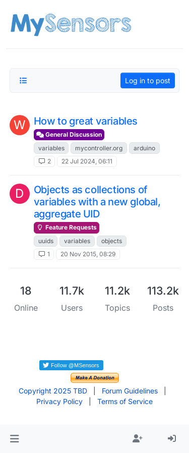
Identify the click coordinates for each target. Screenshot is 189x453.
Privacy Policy (59, 401)
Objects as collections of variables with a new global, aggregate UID (97, 202)
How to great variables (86, 121)
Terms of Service (125, 401)
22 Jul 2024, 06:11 (86, 161)
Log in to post (147, 80)
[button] (14, 439)
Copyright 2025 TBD (53, 390)
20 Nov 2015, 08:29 (87, 254)
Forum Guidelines (130, 390)
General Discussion (69, 134)
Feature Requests (66, 227)
